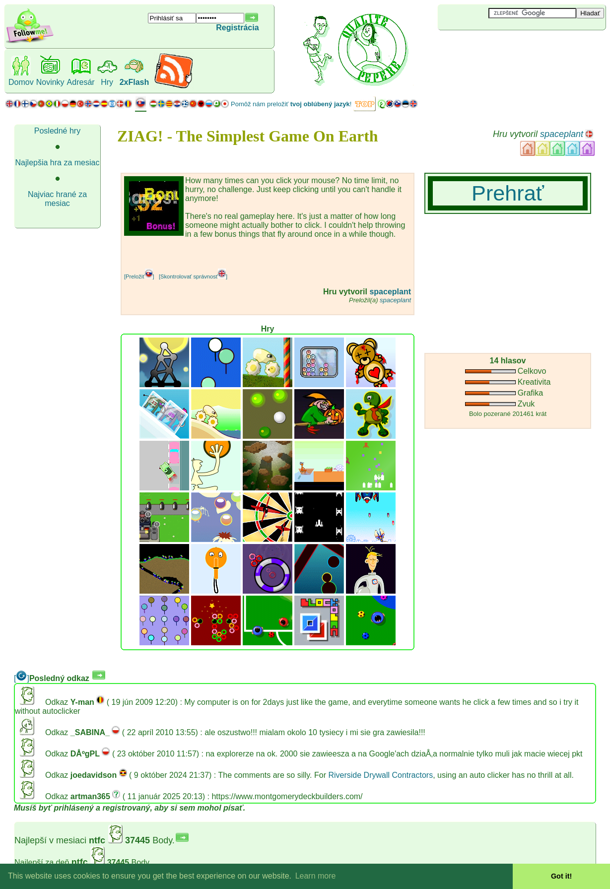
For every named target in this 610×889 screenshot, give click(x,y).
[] (21, 678)
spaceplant (561, 134)
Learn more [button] (315, 876)
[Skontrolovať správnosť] (193, 276)
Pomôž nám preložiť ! (291, 104)
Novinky (50, 82)
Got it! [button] (561, 876)
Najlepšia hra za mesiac (57, 162)
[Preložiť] (139, 276)
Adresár (81, 82)
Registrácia (237, 27)
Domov (21, 82)
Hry (107, 82)
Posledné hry (57, 131)
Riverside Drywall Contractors (380, 775)
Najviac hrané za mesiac (57, 198)
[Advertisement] (497, 47)
